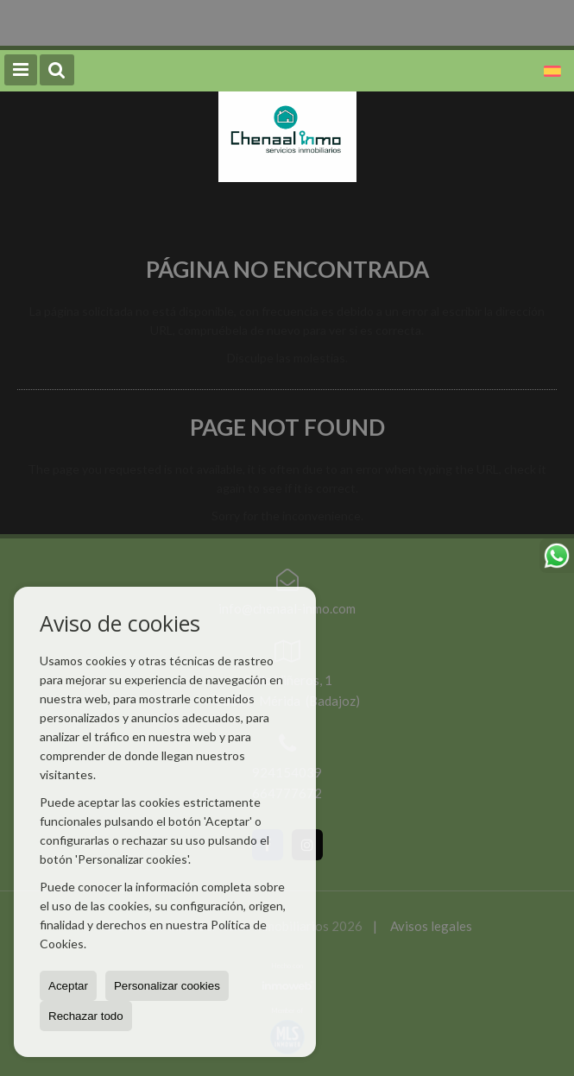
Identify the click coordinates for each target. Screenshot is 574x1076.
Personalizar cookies (167, 985)
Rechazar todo (85, 1016)
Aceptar (68, 985)
